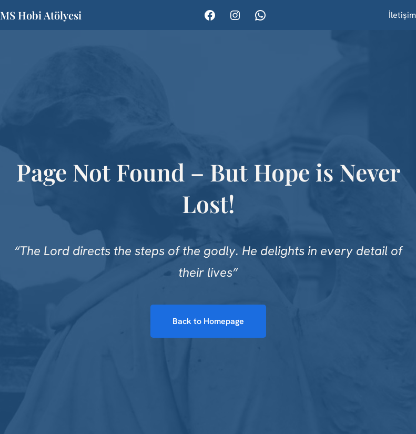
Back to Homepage (208, 321)
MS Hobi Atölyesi (41, 15)
